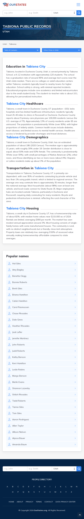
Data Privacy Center (65, 502)
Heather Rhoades (20, 326)
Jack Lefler (17, 332)
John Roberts (18, 345)
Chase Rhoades (20, 314)
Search (78, 13)
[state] (64, 13)
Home (11, 502)
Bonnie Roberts (19, 282)
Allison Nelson (19, 432)
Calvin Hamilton (19, 301)
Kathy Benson (19, 357)
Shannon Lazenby (21, 388)
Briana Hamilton (20, 295)
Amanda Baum (19, 445)
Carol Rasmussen (20, 307)
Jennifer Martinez (20, 338)
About (20, 502)
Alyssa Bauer (18, 438)
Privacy (29, 502)
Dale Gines (17, 320)
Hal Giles (16, 264)
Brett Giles (17, 289)
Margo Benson (19, 376)
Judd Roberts (18, 351)
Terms (39, 502)
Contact (48, 502)
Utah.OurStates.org (14, 4)
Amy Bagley (18, 270)
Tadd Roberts (19, 401)
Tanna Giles (18, 407)
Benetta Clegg (19, 276)
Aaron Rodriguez (20, 420)
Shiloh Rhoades (20, 395)
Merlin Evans (18, 382)
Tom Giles (17, 413)
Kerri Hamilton (19, 363)
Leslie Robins (18, 370)
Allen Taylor (18, 426)
